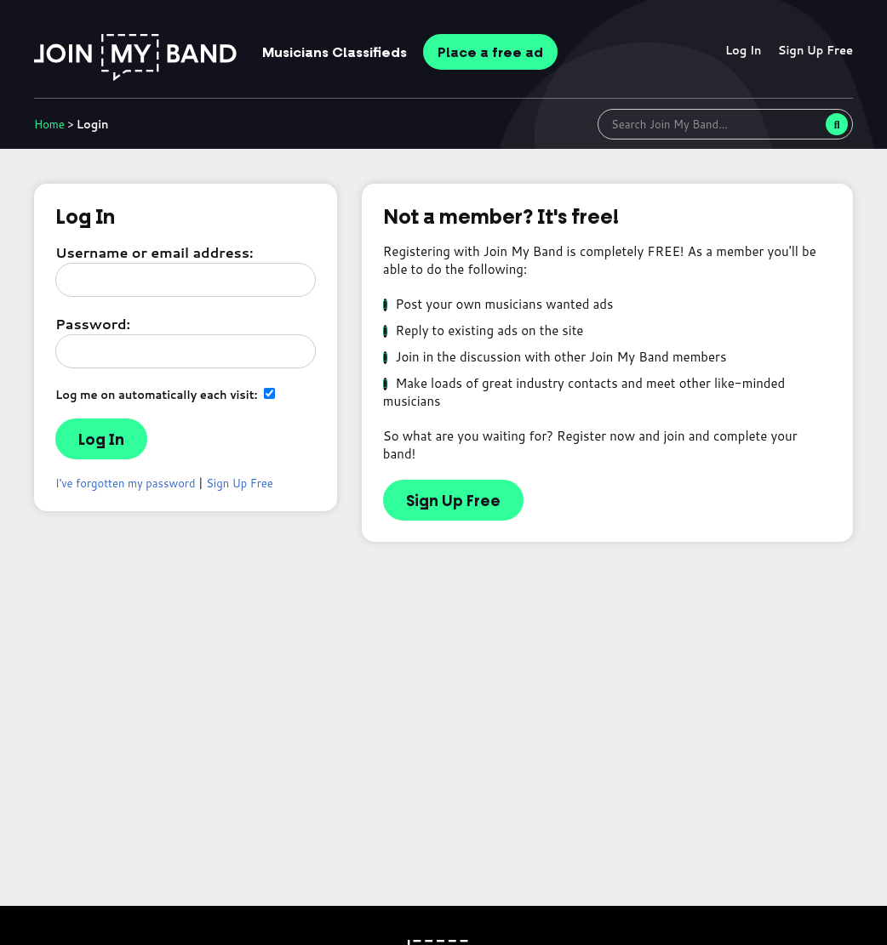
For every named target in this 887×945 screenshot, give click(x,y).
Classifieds (334, 52)
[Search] (837, 124)
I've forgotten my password (125, 483)
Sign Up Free (815, 50)
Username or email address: (154, 252)
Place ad (490, 52)
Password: (92, 323)
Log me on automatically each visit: (165, 394)
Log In (743, 50)
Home (49, 124)
